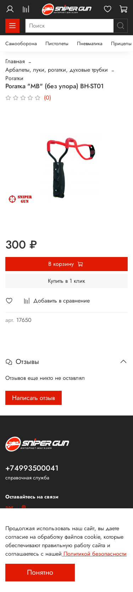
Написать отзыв (33, 397)
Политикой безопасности (94, 554)
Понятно (40, 572)
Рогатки (14, 78)
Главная (15, 61)
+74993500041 (32, 468)
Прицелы (121, 43)
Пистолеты (56, 43)
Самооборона (21, 43)
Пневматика (89, 43)
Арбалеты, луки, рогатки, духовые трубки (56, 70)
